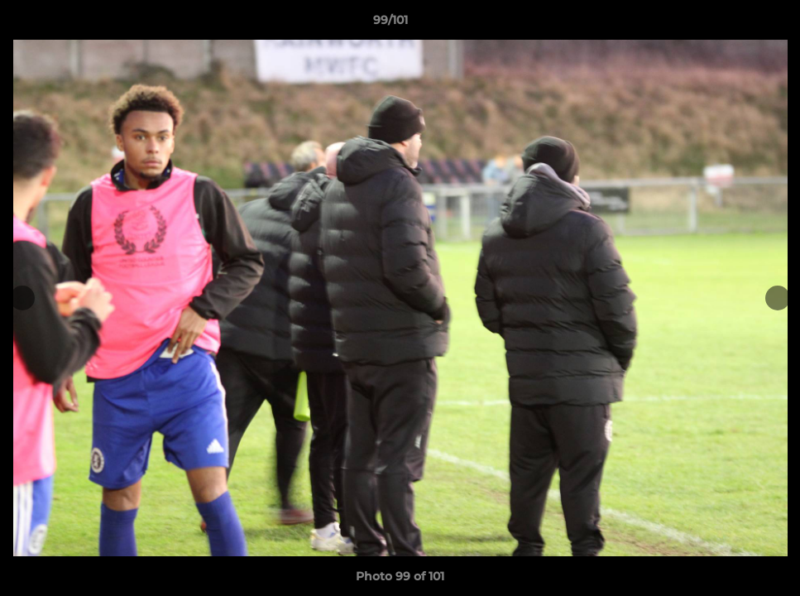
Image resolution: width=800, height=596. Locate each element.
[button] (730, 24)
